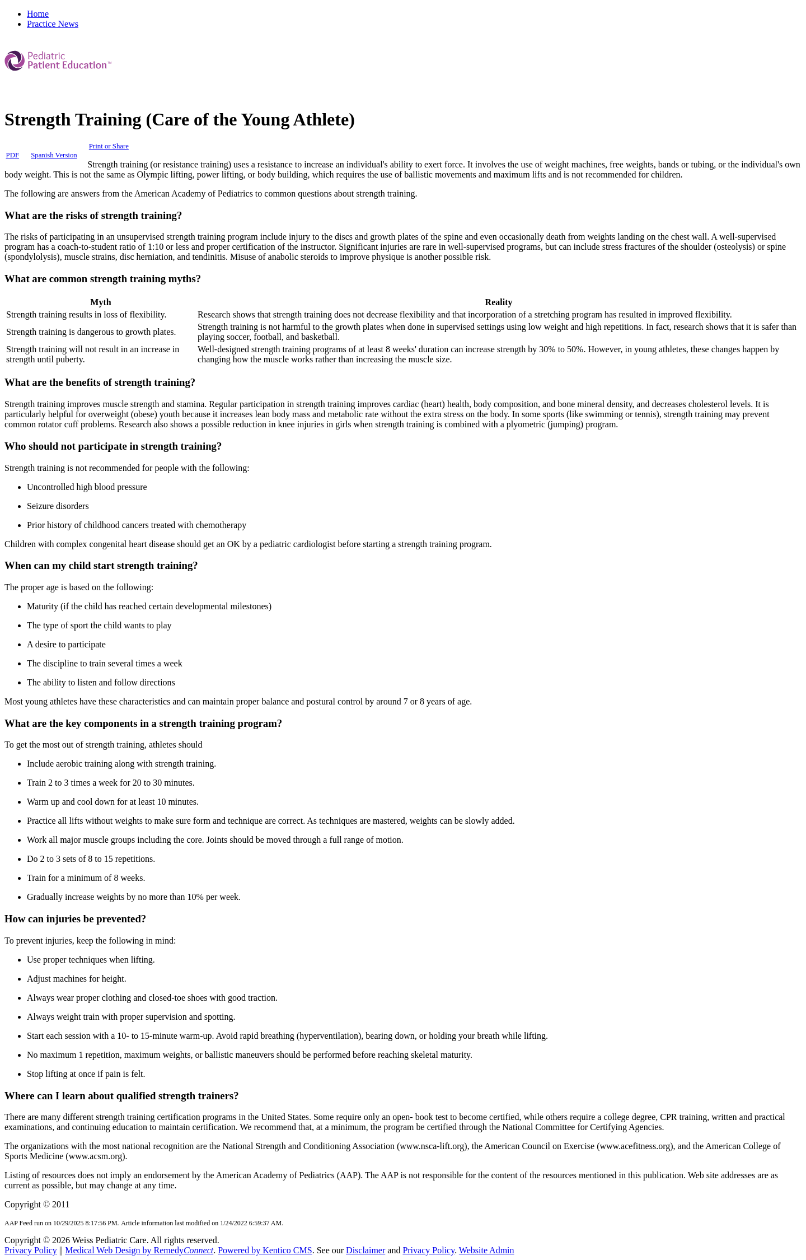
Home (38, 13)
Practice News (52, 24)
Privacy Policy (30, 1250)
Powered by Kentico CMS (265, 1250)
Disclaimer (365, 1250)
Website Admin (486, 1250)
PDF (12, 155)
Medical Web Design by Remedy (139, 1250)
